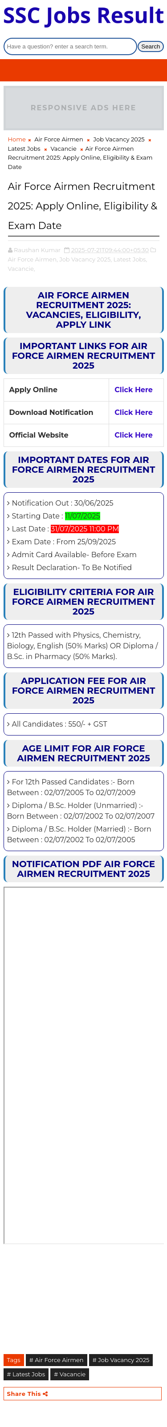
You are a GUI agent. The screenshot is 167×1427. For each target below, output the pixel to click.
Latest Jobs (24, 148)
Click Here (133, 390)
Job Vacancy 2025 (119, 139)
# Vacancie (70, 1374)
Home (17, 139)
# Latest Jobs (26, 1374)
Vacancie (63, 148)
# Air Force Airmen (56, 1359)
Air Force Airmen (58, 139)
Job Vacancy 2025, (85, 259)
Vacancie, (21, 268)
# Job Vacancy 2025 (121, 1359)
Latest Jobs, (130, 259)
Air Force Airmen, (33, 259)
